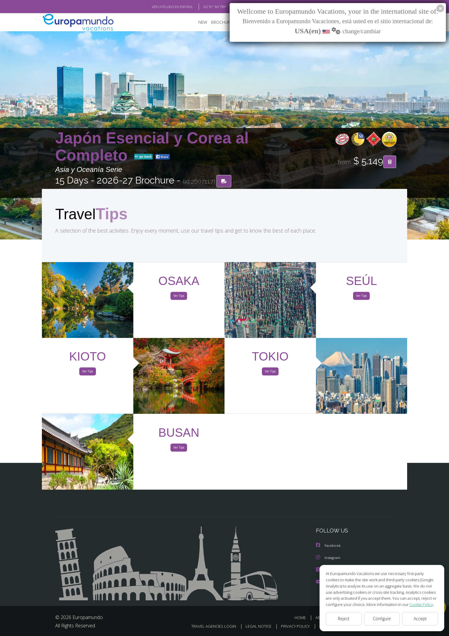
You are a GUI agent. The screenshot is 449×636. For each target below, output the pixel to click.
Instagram (329, 558)
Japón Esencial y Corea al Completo (152, 146)
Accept (420, 618)
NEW (197, 22)
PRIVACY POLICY (290, 626)
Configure (382, 618)
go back (143, 157)
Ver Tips (179, 297)
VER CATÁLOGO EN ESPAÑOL (158, 7)
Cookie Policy (417, 604)
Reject (344, 618)
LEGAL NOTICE (252, 626)
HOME (302, 617)
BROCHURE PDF (221, 22)
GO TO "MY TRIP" (205, 7)
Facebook (329, 546)
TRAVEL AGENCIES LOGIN (206, 626)
